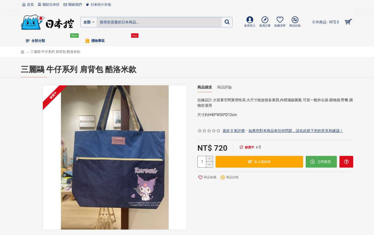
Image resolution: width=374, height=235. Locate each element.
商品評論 (224, 87)
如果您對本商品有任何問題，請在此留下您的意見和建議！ (296, 131)
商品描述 (204, 87)
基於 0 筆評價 (234, 131)
